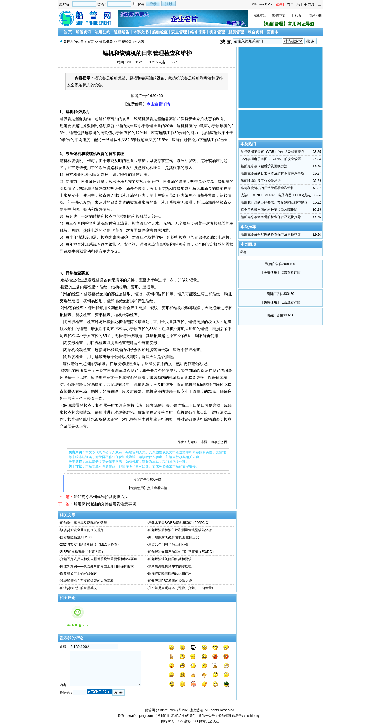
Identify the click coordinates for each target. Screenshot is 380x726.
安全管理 (179, 32)
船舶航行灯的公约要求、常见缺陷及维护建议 (274, 202)
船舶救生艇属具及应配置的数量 (83, 523)
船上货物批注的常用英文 (78, 588)
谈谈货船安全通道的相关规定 (82, 530)
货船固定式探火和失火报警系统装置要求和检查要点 (98, 559)
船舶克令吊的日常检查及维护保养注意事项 (272, 173)
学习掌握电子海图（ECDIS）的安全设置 (271, 159)
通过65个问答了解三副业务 (168, 544)
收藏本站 (259, 16)
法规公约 (102, 32)
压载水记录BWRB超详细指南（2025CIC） (179, 523)
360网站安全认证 (206, 721)
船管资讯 (83, 32)
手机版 (296, 16)
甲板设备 (125, 42)
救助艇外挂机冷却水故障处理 (170, 566)
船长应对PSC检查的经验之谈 (170, 581)
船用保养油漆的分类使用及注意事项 (105, 504)
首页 (90, 42)
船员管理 (236, 32)
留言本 (272, 32)
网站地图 (315, 16)
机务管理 (217, 32)
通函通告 (121, 32)
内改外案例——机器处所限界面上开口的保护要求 (97, 566)
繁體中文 (278, 16)
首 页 (67, 32)
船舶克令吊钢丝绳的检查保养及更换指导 (271, 217)
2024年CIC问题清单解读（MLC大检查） (90, 544)
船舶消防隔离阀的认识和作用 (170, 573)
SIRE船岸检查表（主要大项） (82, 552)
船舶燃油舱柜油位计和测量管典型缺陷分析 (180, 530)
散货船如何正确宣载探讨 (78, 573)
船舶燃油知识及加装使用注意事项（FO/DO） (182, 552)
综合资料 (255, 32)
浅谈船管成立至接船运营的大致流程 (87, 581)
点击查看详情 (158, 104)
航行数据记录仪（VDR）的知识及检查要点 (272, 152)
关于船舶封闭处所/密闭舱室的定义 (173, 537)
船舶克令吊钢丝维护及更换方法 (101, 497)
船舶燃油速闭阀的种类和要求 (170, 559)
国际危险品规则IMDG (76, 537)
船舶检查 (160, 32)
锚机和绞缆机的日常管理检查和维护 (267, 188)
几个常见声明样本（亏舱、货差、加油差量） (181, 588)
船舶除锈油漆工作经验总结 (261, 181)
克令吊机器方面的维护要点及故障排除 (269, 210)
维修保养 (198, 32)
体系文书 (141, 32)
